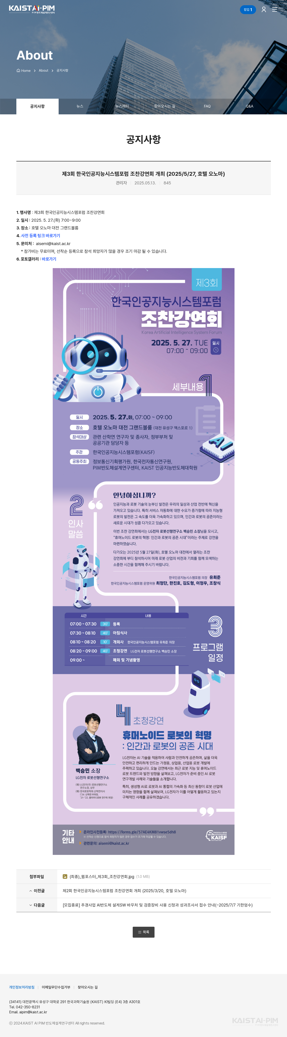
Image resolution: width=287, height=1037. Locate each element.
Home (23, 71)
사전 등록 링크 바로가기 (40, 235)
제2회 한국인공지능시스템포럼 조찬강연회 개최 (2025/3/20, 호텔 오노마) (124, 890)
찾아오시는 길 (88, 987)
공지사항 (62, 70)
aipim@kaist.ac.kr (33, 1012)
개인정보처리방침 (22, 987)
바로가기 (49, 259)
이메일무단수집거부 (56, 987)
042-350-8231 (28, 1007)
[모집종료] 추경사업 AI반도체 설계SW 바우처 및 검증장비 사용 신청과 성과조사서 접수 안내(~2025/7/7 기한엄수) (158, 905)
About (43, 70)
